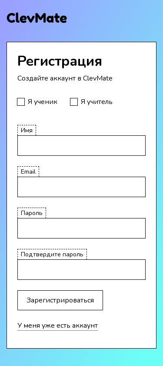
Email (28, 171)
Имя (27, 130)
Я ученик (42, 102)
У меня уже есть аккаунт (57, 325)
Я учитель (97, 102)
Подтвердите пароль (52, 254)
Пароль (32, 212)
